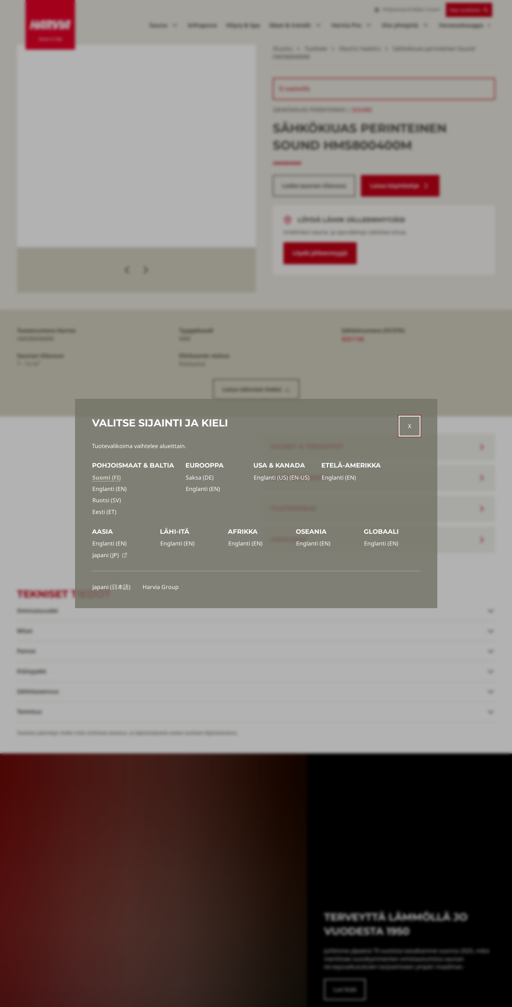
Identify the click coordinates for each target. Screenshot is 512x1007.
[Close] (409, 426)
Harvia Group (161, 587)
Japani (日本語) (111, 587)
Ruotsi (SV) (106, 500)
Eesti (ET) (104, 512)
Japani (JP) (109, 555)
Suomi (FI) (106, 477)
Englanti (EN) (109, 489)
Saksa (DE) (200, 477)
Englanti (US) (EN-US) (282, 477)
